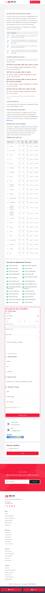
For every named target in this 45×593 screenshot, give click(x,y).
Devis (33, 589)
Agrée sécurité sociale (12, 353)
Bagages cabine (9, 334)
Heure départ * (9, 318)
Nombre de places (9, 324)
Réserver (11, 589)
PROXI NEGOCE (32, 584)
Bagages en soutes (9, 329)
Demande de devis (22, 415)
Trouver (22, 453)
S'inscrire (35, 481)
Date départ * (8, 313)
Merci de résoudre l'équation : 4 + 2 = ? (14, 407)
